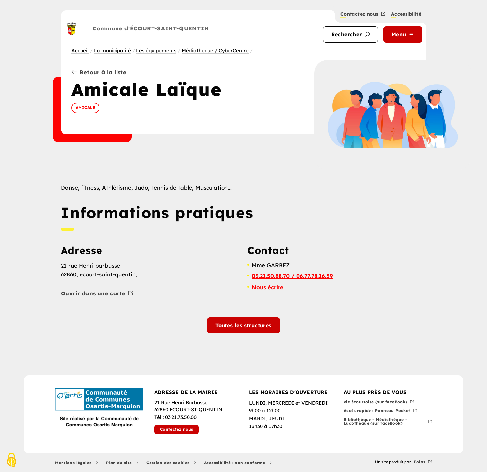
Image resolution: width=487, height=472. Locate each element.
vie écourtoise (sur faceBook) (379, 402)
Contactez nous (363, 14)
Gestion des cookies (171, 463)
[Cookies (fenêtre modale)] (11, 460)
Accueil (80, 50)
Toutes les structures (243, 325)
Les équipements (156, 50)
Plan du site (122, 463)
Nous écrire (267, 287)
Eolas (423, 462)
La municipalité (112, 50)
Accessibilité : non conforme (238, 463)
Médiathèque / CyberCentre (215, 50)
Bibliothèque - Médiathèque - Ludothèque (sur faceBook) (388, 421)
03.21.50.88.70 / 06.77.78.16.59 (292, 276)
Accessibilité (406, 14)
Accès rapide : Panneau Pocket (380, 411)
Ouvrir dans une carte (97, 294)
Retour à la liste (98, 72)
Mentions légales (76, 463)
